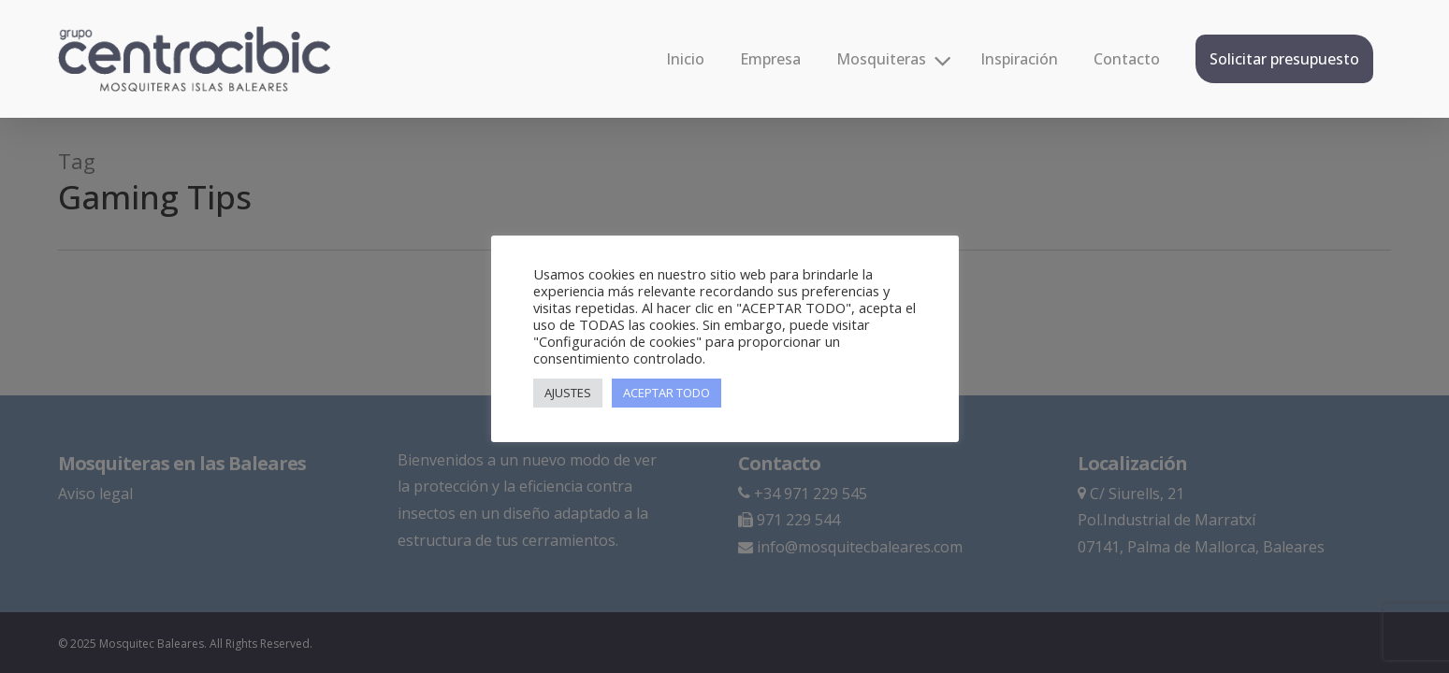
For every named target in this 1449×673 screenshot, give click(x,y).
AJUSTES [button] (567, 392)
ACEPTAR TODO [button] (666, 392)
